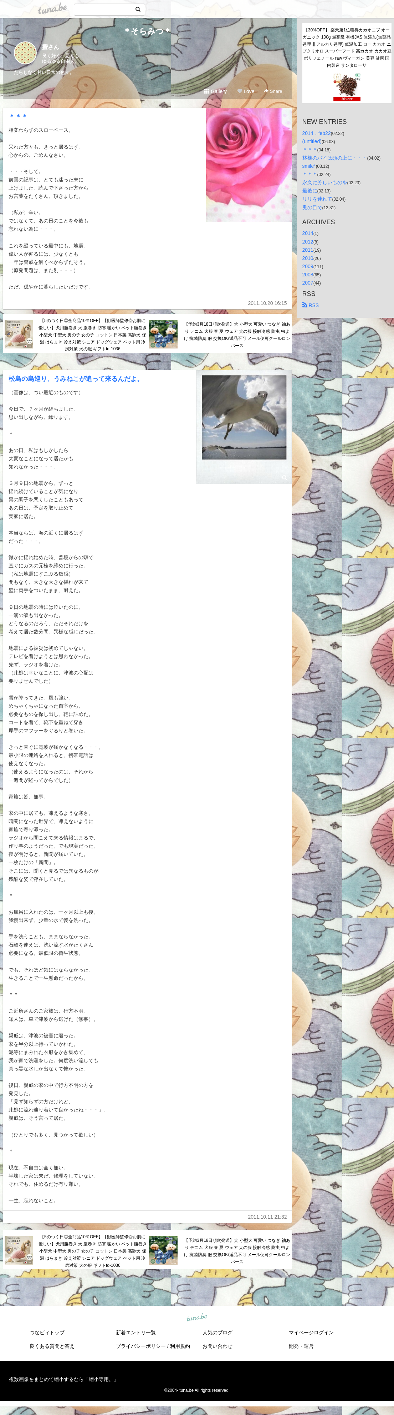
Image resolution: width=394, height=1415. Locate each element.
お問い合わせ (217, 1346)
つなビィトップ (47, 1332)
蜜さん (50, 47)
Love (245, 91)
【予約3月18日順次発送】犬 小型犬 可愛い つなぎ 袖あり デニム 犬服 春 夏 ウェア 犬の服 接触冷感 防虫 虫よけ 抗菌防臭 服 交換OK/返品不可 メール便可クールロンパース (237, 335)
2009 (307, 266)
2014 (307, 233)
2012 (307, 242)
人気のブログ (217, 1332)
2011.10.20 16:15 (267, 303)
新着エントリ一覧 (136, 1332)
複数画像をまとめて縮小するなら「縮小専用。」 (64, 1379)
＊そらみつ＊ (147, 31)
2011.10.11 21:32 (267, 1217)
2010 (307, 258)
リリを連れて (317, 199)
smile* (309, 166)
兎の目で (312, 207)
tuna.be (197, 1317)
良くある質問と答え (52, 1346)
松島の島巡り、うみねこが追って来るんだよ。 (76, 378)
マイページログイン (311, 1332)
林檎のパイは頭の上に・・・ (334, 158)
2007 (307, 283)
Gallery (215, 91)
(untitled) (312, 141)
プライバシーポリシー (141, 1346)
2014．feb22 (316, 133)
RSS (310, 305)
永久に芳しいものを (324, 182)
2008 (307, 274)
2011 (307, 250)
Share (273, 91)
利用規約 (180, 1346)
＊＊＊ (18, 116)
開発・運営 (301, 1346)
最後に (309, 191)
